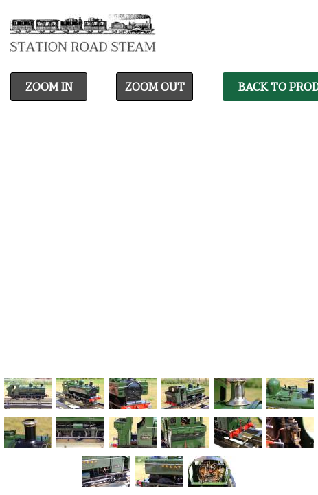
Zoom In (49, 87)
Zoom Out (155, 87)
